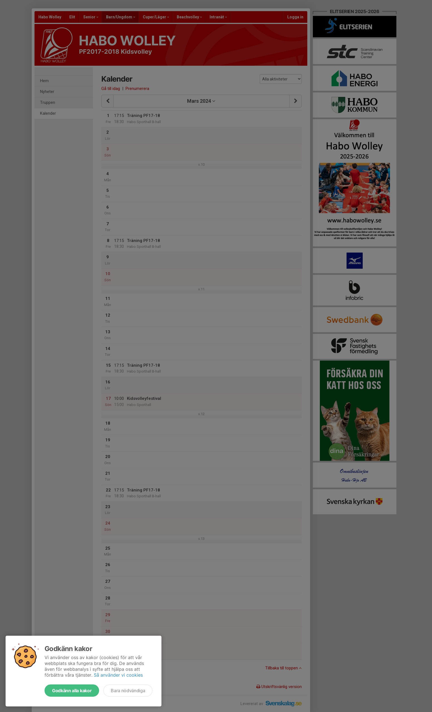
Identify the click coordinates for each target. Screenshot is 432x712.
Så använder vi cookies (118, 675)
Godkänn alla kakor (72, 690)
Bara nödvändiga (128, 690)
